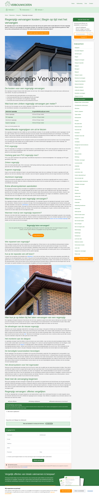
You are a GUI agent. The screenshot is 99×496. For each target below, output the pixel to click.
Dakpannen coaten (79, 217)
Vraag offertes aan (38, 235)
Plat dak (77, 190)
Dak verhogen (78, 223)
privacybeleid (24, 467)
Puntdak (77, 138)
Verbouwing (79, 3)
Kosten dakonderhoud (80, 175)
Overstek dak (78, 129)
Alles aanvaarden (66, 491)
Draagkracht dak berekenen (81, 144)
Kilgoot (76, 56)
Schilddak (77, 141)
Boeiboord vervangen (80, 78)
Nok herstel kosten (79, 220)
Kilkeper (77, 187)
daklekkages (25, 204)
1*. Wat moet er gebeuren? (12, 411)
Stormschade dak (79, 178)
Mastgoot (77, 69)
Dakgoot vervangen (79, 59)
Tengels (77, 151)
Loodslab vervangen (80, 184)
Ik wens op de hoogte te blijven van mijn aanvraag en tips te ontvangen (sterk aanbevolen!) (30, 456)
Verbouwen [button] (10, 10)
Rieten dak (77, 254)
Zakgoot (77, 66)
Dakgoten (18, 15)
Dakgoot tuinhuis (79, 96)
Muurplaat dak (78, 123)
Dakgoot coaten (78, 75)
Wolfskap (77, 157)
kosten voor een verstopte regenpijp (58, 218)
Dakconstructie (78, 126)
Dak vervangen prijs (79, 226)
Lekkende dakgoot (79, 90)
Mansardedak (78, 154)
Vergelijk (83, 37)
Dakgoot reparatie (79, 62)
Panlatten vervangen (80, 160)
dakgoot (22, 344)
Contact (91, 3)
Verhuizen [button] (39, 10)
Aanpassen (90, 491)
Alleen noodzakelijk (79, 491)
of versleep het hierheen (33, 423)
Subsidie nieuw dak (79, 135)
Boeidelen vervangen (80, 93)
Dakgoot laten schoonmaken (82, 102)
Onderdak (77, 202)
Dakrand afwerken (79, 84)
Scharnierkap (78, 199)
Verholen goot (78, 53)
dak (25, 334)
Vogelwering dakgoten (80, 81)
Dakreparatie (78, 117)
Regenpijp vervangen (27, 15)
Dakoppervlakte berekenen (81, 181)
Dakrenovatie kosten (80, 214)
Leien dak (77, 248)
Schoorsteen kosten (79, 245)
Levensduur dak (79, 172)
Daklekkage (78, 232)
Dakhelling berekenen (80, 205)
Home (73, 3)
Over (86, 3)
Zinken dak (77, 147)
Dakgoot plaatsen (79, 87)
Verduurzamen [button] (24, 10)
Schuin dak (77, 196)
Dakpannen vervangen (80, 251)
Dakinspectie (78, 211)
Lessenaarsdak (78, 163)
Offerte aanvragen (38, 460)
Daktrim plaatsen (79, 111)
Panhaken (77, 132)
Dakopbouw (78, 235)
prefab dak (77, 169)
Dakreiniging (78, 229)
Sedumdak (77, 208)
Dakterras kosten (79, 241)
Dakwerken (12, 15)
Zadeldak (77, 166)
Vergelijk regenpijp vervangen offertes (38, 33)
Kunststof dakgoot (79, 50)
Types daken (78, 114)
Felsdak (77, 120)
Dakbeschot (78, 193)
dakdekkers (30, 256)
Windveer (77, 108)
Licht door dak (78, 238)
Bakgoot (77, 72)
